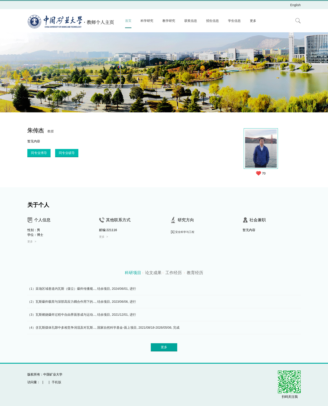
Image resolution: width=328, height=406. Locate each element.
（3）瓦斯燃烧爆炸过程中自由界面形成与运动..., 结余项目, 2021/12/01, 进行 (81, 314)
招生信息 (212, 21)
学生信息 (234, 21)
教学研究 (168, 21)
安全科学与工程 (184, 232)
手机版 (56, 382)
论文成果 (154, 272)
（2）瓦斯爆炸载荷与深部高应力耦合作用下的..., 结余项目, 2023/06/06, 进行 (81, 301)
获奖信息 (190, 21)
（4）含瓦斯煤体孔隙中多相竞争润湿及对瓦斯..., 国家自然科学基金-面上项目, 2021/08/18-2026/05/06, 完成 (103, 327)
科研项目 (134, 272)
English (295, 5)
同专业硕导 (67, 153)
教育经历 (195, 272)
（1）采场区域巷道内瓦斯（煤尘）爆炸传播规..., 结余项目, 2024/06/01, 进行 (81, 288)
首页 (128, 21)
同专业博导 (39, 153)
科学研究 (147, 21)
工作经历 (175, 272)
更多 (253, 21)
